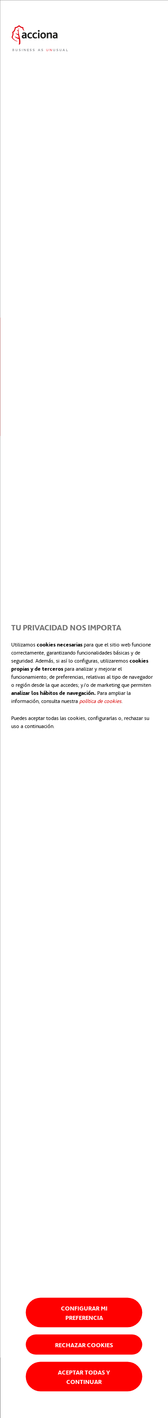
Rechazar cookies (84, 1344)
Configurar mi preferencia (84, 1312)
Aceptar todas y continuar (84, 1376)
